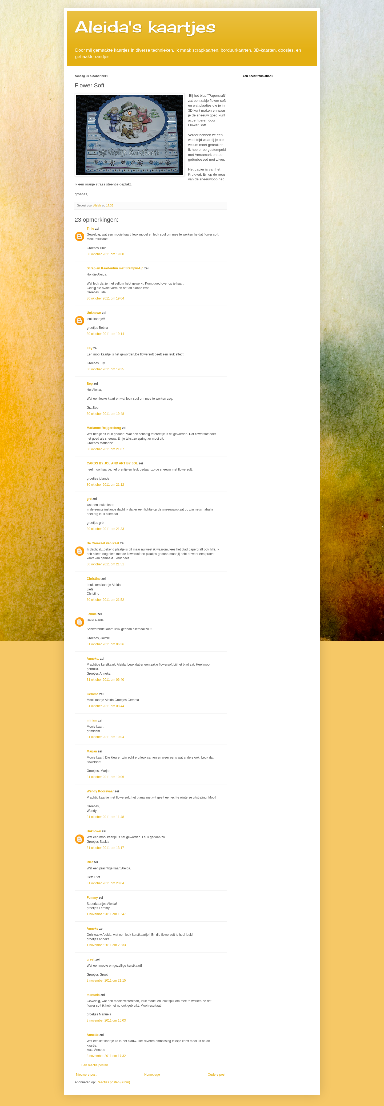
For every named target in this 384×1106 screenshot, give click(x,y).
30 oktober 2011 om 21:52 (105, 600)
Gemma (92, 694)
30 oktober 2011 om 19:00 (105, 254)
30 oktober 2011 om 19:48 (105, 414)
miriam (92, 720)
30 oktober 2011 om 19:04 (105, 298)
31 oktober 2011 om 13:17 (105, 848)
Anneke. (93, 659)
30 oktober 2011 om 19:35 (105, 369)
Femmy (92, 898)
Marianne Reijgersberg (104, 428)
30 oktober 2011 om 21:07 (105, 449)
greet (90, 959)
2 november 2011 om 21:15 (106, 980)
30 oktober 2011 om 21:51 (105, 564)
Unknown (94, 313)
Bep (90, 384)
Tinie (90, 228)
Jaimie (92, 614)
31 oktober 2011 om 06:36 (105, 644)
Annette (93, 1035)
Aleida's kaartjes (145, 26)
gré (89, 499)
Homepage (152, 1074)
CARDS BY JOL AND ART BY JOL (112, 463)
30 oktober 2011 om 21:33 (105, 529)
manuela (93, 995)
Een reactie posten (94, 1065)
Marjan (92, 751)
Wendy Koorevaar (100, 791)
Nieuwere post (86, 1074)
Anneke (92, 928)
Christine (94, 579)
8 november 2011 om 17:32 (106, 1056)
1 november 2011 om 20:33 (106, 945)
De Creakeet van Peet (103, 543)
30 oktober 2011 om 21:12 (105, 485)
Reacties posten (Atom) (113, 1082)
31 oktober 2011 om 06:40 (105, 680)
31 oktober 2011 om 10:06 (105, 777)
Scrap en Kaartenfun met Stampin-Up (115, 268)
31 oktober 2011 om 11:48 (105, 817)
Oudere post (216, 1074)
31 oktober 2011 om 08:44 (105, 706)
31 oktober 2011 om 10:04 (105, 737)
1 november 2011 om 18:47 (106, 914)
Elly (89, 348)
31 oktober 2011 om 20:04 (105, 883)
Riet (90, 862)
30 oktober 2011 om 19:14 (105, 334)
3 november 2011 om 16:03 (106, 1020)
